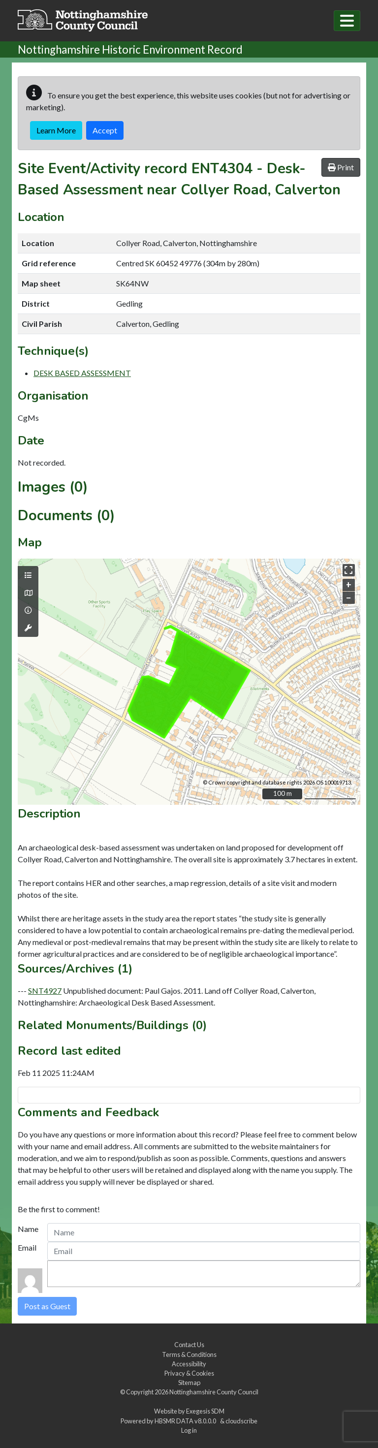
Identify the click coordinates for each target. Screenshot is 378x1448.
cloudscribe (241, 1421)
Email (27, 1247)
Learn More (56, 130)
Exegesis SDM (205, 1411)
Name (28, 1228)
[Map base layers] (28, 593)
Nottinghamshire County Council (213, 1392)
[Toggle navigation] (347, 20)
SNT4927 (45, 990)
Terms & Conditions (189, 1354)
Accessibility (189, 1364)
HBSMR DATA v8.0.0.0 (186, 1421)
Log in (189, 1430)
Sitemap (189, 1382)
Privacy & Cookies (189, 1373)
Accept (105, 130)
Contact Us (189, 1345)
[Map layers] (28, 575)
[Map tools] (28, 628)
